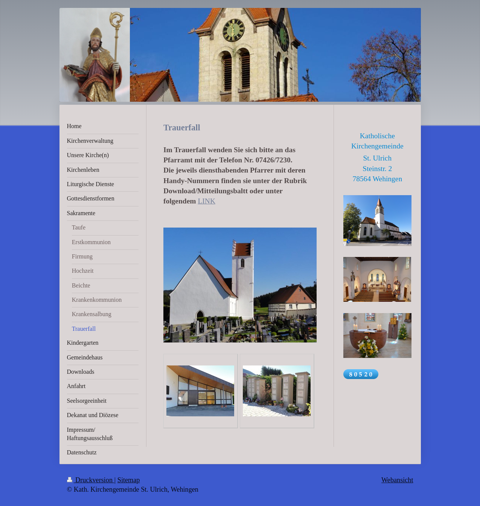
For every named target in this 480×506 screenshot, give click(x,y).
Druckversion (90, 480)
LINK (206, 201)
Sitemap (128, 480)
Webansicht (397, 480)
